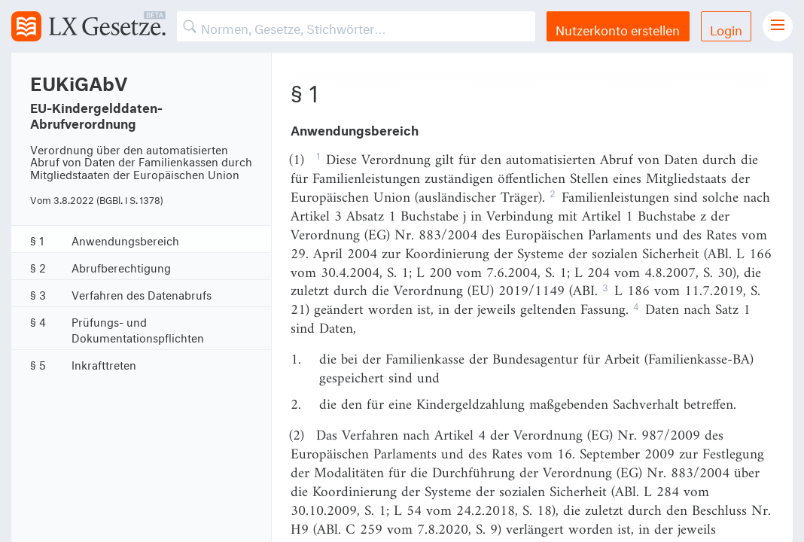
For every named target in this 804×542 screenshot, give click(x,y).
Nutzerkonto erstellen (618, 28)
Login (726, 28)
